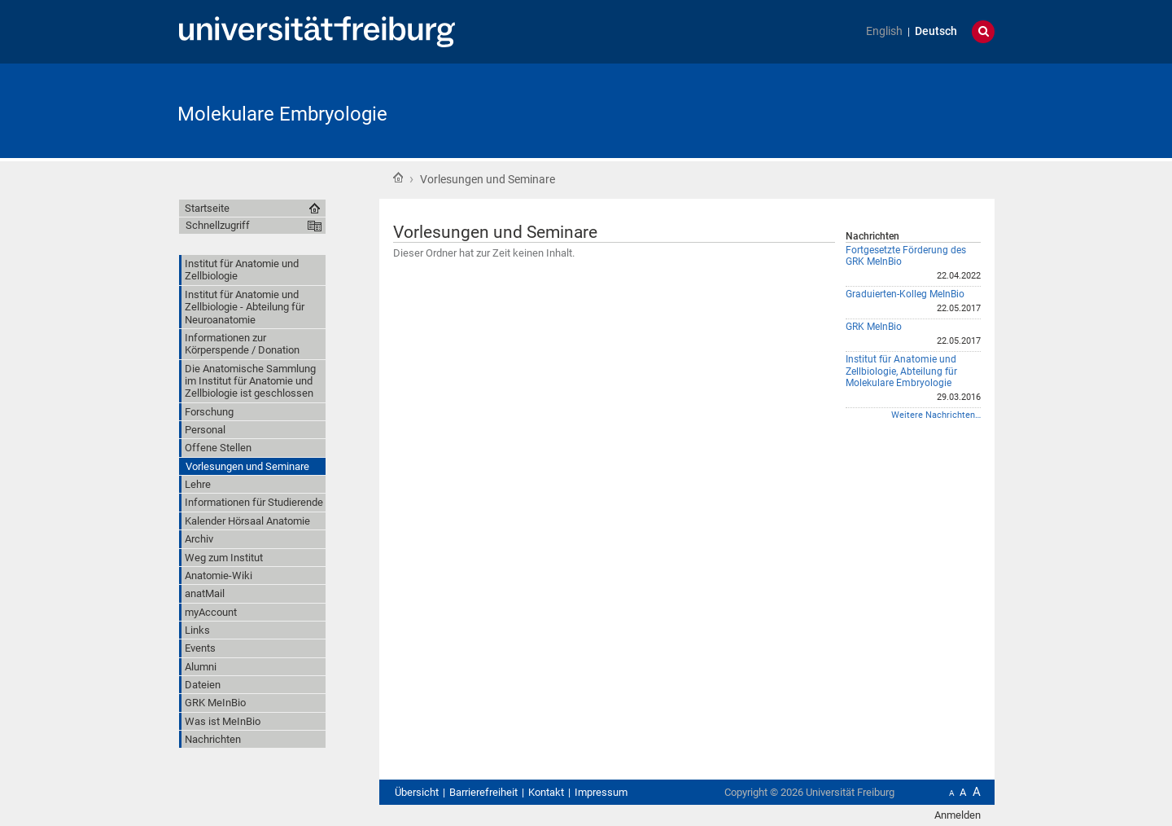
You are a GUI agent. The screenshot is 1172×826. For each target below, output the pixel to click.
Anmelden (957, 815)
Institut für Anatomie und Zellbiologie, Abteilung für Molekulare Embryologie (901, 371)
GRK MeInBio (874, 326)
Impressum (601, 792)
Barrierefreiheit (483, 792)
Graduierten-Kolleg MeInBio (905, 294)
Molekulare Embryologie (282, 114)
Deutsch (936, 31)
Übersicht (417, 792)
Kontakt (546, 792)
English (884, 31)
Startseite (398, 177)
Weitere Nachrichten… (936, 415)
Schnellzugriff (218, 225)
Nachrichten (872, 236)
